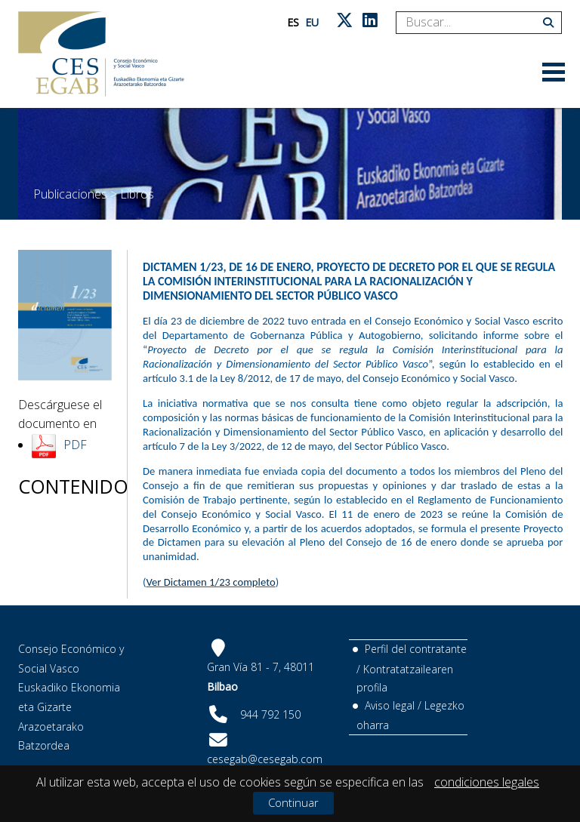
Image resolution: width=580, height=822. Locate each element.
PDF (75, 444)
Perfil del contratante (416, 649)
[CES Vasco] (101, 54)
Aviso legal (390, 705)
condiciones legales (486, 782)
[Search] (473, 22)
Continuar (293, 802)
